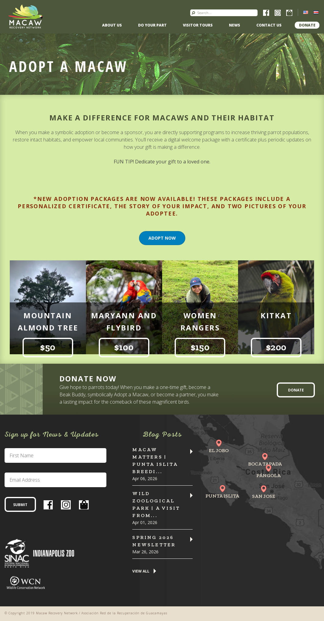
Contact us (269, 25)
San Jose (263, 496)
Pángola (268, 475)
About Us (112, 25)
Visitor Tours (198, 25)
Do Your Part (152, 25)
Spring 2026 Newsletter (154, 541)
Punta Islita (222, 496)
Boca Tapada (265, 464)
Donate (307, 25)
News (234, 25)
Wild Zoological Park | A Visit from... (156, 504)
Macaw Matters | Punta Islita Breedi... (154, 460)
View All (140, 571)
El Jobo (219, 450)
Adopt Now (162, 238)
